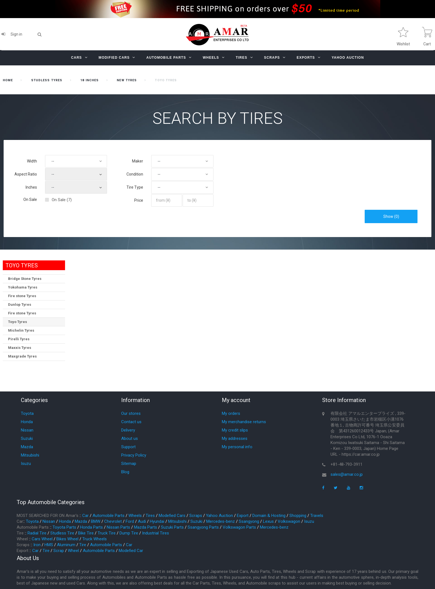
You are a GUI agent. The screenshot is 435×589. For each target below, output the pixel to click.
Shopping (297, 515)
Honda (27, 421)
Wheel (22, 538)
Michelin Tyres (21, 330)
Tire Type (134, 187)
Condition (134, 174)
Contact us (131, 421)
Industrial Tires (155, 533)
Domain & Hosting (268, 515)
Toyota (27, 413)
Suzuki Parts (172, 527)
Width (32, 161)
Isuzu (26, 463)
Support (128, 446)
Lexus (268, 521)
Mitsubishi (30, 455)
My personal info (237, 446)
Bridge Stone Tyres (24, 279)
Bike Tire (86, 533)
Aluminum (66, 544)
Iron (37, 544)
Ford (130, 521)
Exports (306, 58)
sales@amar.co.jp (346, 474)
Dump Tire (129, 533)
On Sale (30, 199)
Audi (142, 521)
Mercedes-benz (220, 521)
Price (138, 200)
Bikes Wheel (67, 538)
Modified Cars (114, 58)
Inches (31, 187)
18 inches (89, 80)
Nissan (27, 430)
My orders (231, 413)
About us (129, 438)
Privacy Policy (133, 455)
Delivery (128, 430)
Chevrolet (113, 521)
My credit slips (235, 430)
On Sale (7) (62, 199)
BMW (95, 521)
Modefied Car (131, 550)
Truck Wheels (94, 538)
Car (85, 515)
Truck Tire (107, 533)
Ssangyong (249, 521)
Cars (76, 58)
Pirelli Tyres (18, 339)
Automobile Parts (166, 58)
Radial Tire (37, 533)
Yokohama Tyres (22, 287)
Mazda (27, 446)
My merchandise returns (244, 421)
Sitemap (128, 463)
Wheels (211, 58)
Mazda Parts (145, 527)
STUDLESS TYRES (46, 80)
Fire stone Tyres (22, 296)
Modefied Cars (172, 515)
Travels (316, 515)
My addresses (234, 438)
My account (236, 400)
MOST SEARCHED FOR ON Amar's (47, 515)
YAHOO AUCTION (348, 58)
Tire (20, 533)
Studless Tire (62, 533)
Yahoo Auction (219, 515)
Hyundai (157, 521)
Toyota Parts (64, 527)
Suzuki (27, 438)
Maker (137, 161)
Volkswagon (289, 521)
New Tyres (127, 80)
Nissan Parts (118, 527)
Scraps (272, 58)
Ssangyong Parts (203, 527)
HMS (48, 544)
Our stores (131, 413)
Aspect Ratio (25, 174)
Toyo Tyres (17, 322)
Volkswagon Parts (239, 527)
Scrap (58, 550)
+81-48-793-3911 (346, 464)
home (8, 80)
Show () (391, 216)
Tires (241, 58)
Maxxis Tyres (19, 348)
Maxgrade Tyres (22, 356)
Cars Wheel (42, 538)
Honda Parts (91, 527)
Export (242, 515)
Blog (125, 471)
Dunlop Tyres (19, 304)
